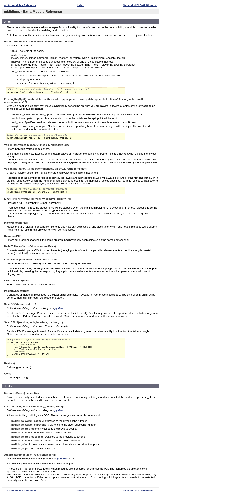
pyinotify (62, 466)
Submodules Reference (21, 5)
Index (80, 5)
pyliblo (58, 311)
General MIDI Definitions (138, 5)
